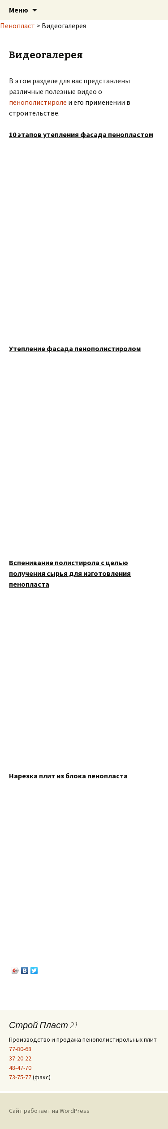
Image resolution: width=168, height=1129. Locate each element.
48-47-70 (20, 1068)
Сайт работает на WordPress (49, 1111)
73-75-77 (20, 1077)
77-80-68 (20, 1049)
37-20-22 (20, 1058)
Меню (18, 9)
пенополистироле (38, 102)
